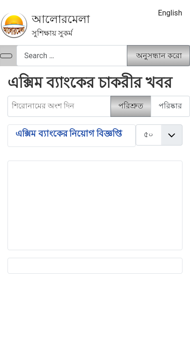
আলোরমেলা (61, 19)
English (170, 12)
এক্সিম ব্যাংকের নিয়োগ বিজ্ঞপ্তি (68, 134)
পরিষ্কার (170, 105)
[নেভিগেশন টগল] (6, 56)
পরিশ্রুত (130, 105)
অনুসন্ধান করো (159, 55)
